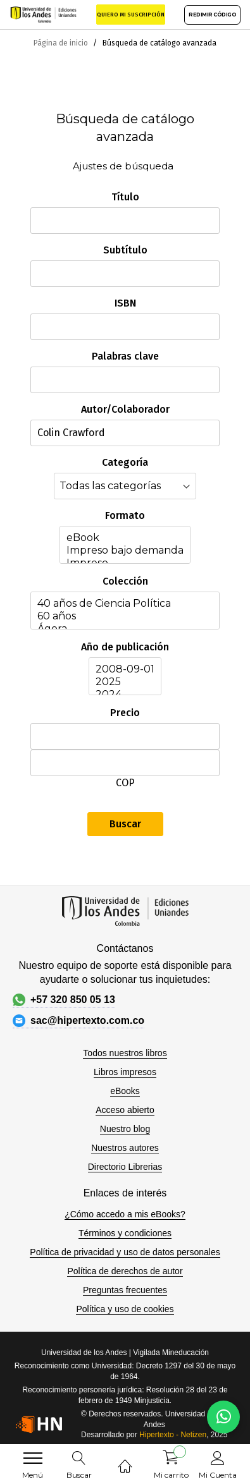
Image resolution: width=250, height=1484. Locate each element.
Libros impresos (125, 1072)
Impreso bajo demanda (125, 550)
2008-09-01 (125, 669)
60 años (125, 616)
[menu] (32, 1458)
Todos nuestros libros (124, 1053)
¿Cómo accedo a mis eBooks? (125, 1214)
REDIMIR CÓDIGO (212, 14)
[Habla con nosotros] (223, 1417)
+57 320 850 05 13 (64, 1000)
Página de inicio (62, 43)
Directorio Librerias (125, 1167)
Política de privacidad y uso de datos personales (125, 1252)
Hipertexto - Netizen (172, 1434)
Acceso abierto (125, 1110)
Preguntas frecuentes (125, 1290)
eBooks (125, 1091)
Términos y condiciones (125, 1233)
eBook (125, 538)
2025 (125, 682)
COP (125, 783)
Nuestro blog (125, 1129)
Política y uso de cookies (124, 1309)
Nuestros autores (125, 1148)
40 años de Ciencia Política (125, 603)
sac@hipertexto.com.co (78, 1020)
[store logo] (43, 14)
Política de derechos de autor (124, 1271)
